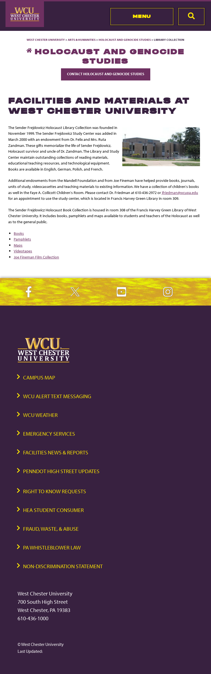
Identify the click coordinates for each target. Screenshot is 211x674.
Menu (142, 16)
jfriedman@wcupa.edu (180, 192)
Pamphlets (22, 239)
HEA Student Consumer (53, 509)
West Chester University (46, 40)
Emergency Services (49, 433)
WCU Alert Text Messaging (57, 396)
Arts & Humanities (82, 40)
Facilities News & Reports (55, 452)
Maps (18, 245)
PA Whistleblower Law (52, 547)
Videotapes (23, 251)
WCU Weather (40, 414)
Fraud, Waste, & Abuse (51, 528)
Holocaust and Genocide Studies (125, 40)
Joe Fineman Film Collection (36, 257)
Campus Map (39, 377)
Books (19, 233)
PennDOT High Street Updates (61, 471)
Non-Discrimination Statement (63, 566)
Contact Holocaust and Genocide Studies (105, 74)
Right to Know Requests (54, 491)
